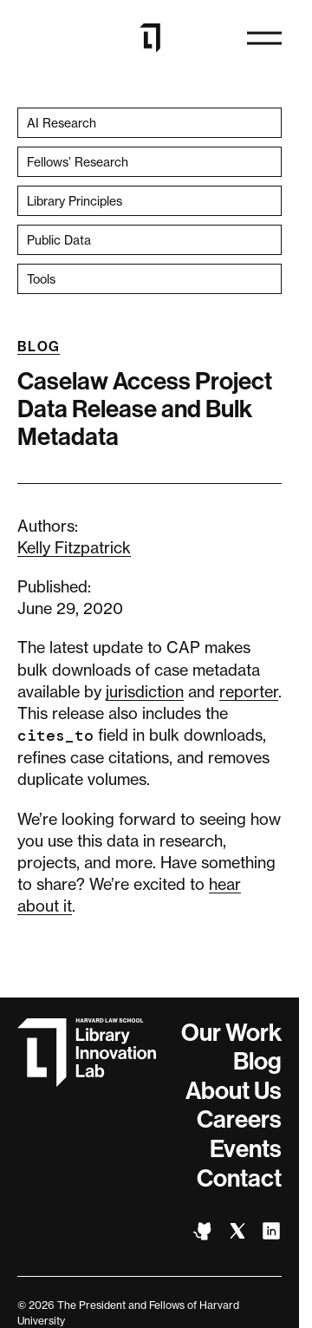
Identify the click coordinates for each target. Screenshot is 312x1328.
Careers (239, 1119)
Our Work (231, 1032)
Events (246, 1149)
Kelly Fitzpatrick (74, 547)
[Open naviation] (264, 38)
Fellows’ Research (77, 161)
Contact (239, 1178)
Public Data (59, 239)
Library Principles (74, 200)
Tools (41, 278)
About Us (233, 1090)
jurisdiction (145, 691)
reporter (248, 691)
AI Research (61, 122)
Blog (38, 346)
